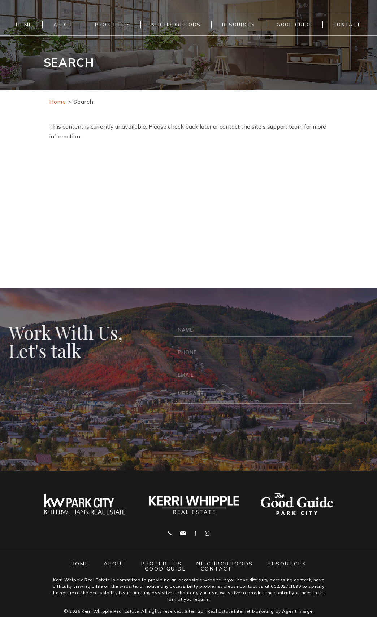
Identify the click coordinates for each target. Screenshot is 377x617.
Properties (112, 24)
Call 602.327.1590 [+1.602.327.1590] (170, 533)
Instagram (207, 533)
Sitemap (194, 611)
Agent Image (297, 611)
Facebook (195, 533)
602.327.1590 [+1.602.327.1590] (286, 586)
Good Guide (294, 24)
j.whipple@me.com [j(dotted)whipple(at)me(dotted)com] (183, 533)
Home (24, 24)
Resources (238, 24)
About (63, 24)
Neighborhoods (175, 24)
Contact (347, 24)
